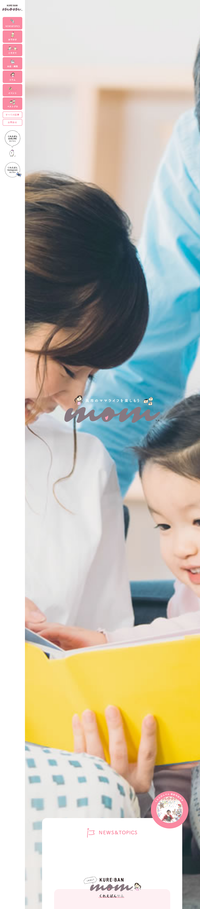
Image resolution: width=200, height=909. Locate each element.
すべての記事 (12, 115)
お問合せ (12, 122)
